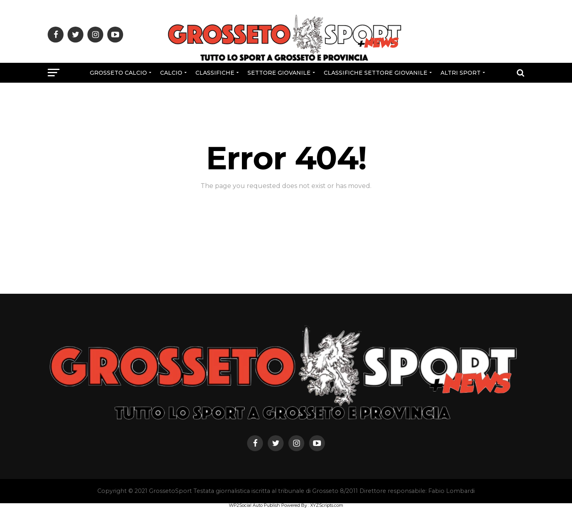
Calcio (171, 72)
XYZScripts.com (326, 505)
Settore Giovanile (279, 72)
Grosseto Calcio (118, 72)
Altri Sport (461, 72)
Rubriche (285, 93)
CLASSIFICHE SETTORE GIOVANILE (375, 72)
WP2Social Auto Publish (254, 505)
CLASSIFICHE (214, 72)
